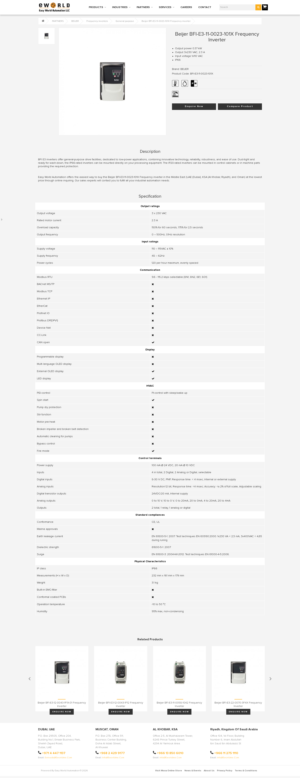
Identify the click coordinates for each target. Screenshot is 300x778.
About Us (209, 771)
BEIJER (75, 21)
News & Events (192, 771)
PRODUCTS (96, 7)
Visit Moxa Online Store (168, 771)
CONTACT (204, 7)
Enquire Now (194, 106)
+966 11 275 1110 (226, 753)
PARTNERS (143, 7)
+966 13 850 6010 (170, 753)
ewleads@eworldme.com (58, 758)
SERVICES (165, 7)
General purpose (125, 21)
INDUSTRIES (120, 7)
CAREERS (186, 7)
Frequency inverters (97, 21)
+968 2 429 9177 (112, 753)
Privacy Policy (224, 771)
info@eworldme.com (113, 758)
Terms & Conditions (246, 771)
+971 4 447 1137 (53, 753)
